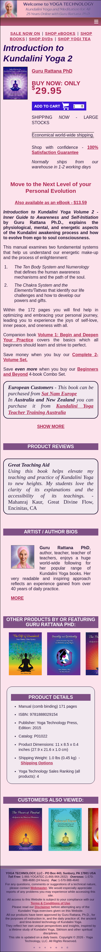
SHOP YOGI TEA (74, 39)
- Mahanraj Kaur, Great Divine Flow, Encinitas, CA (50, 502)
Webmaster (39, 888)
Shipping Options (37, 763)
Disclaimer (42, 907)
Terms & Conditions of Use (50, 903)
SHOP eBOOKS (60, 33)
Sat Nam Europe (59, 393)
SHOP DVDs (41, 39)
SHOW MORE (50, 426)
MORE (17, 598)
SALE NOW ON (25, 33)
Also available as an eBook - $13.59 (51, 202)
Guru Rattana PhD (52, 71)
